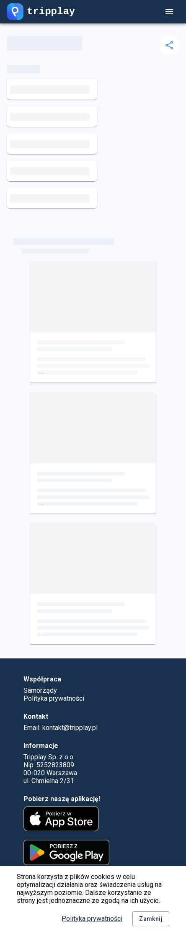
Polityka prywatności (92, 919)
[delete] (169, 45)
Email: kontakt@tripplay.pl (60, 728)
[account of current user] (169, 12)
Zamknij (151, 919)
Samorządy (40, 690)
